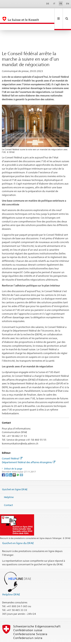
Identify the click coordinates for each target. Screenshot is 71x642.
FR (60, 3)
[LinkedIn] (11, 462)
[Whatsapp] (18, 462)
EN (67, 3)
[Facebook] (3, 462)
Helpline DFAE (11, 581)
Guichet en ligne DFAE (14, 476)
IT (54, 3)
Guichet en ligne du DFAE (18, 530)
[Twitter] (7, 462)
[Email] (21, 462)
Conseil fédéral (12, 445)
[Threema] (14, 462)
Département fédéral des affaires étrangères (28, 449)
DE (47, 3)
